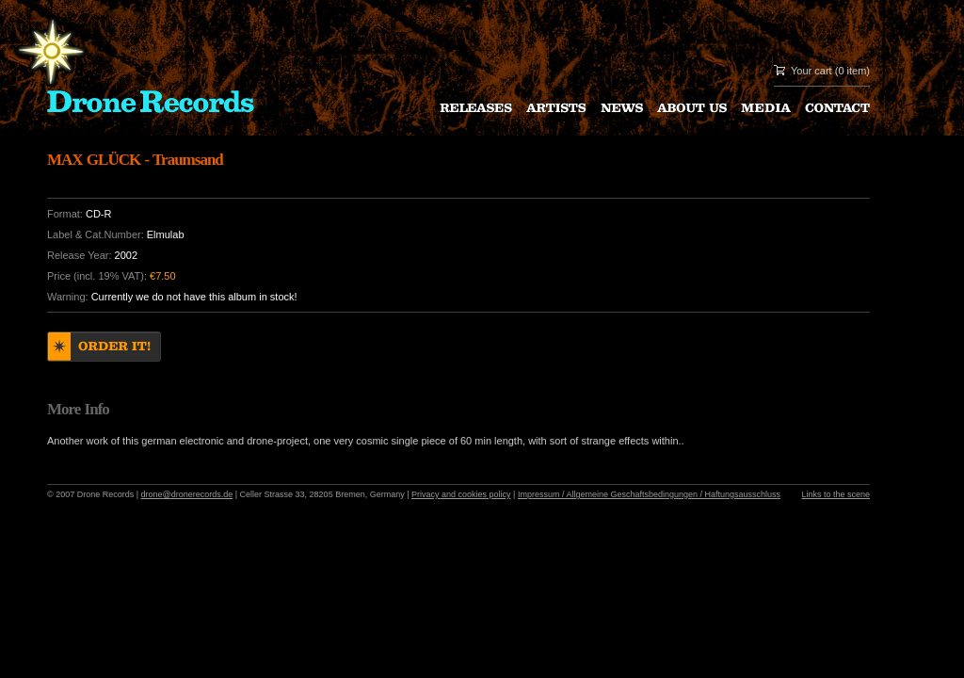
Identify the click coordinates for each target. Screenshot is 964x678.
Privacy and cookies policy (461, 494)
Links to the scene (835, 494)
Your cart (811, 70)
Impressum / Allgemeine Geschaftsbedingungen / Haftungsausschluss (649, 494)
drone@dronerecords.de (187, 494)
